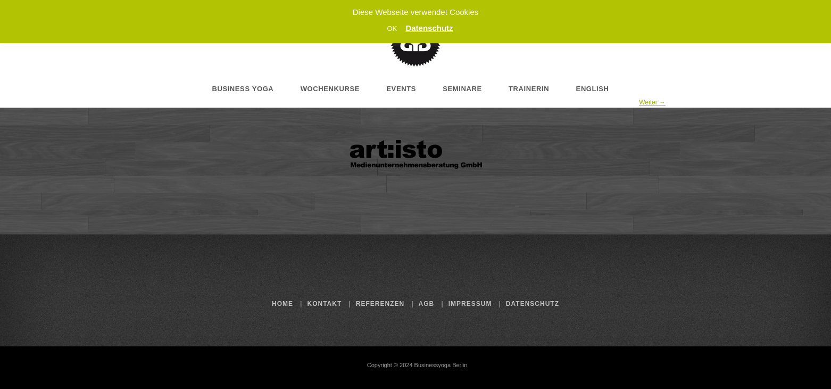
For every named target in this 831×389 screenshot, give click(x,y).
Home (282, 303)
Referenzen (380, 303)
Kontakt (325, 303)
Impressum (470, 303)
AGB (427, 303)
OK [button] (392, 29)
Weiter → (652, 102)
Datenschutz (532, 303)
